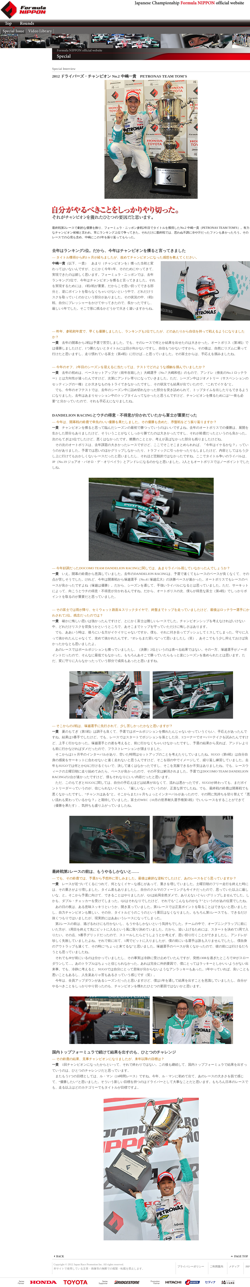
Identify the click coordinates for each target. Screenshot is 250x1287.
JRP (247, 1266)
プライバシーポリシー (190, 1266)
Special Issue (13, 30)
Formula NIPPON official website (27, 10)
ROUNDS (26, 23)
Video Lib (40, 30)
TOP (8, 23)
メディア (234, 1266)
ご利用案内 (216, 1266)
